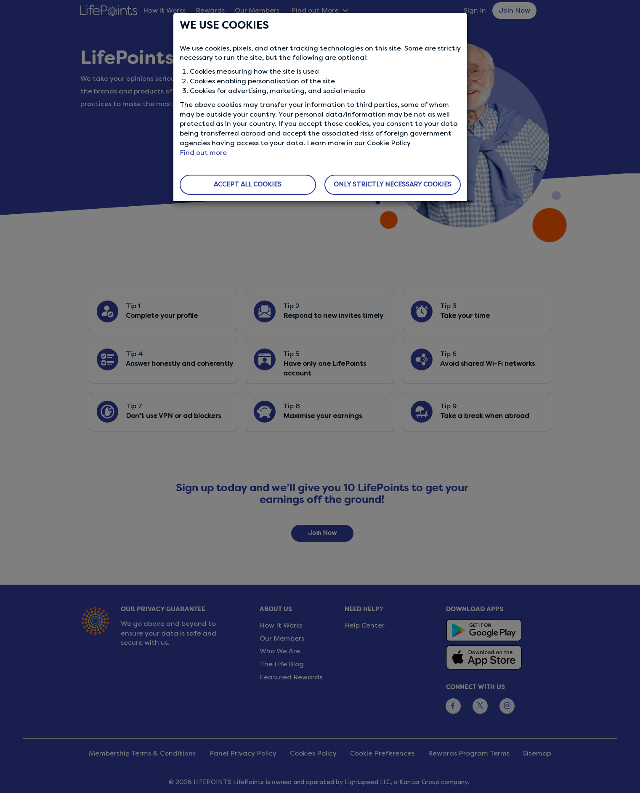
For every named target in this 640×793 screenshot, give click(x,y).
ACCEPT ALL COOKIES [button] (247, 184)
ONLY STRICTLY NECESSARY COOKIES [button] (392, 184)
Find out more (203, 153)
